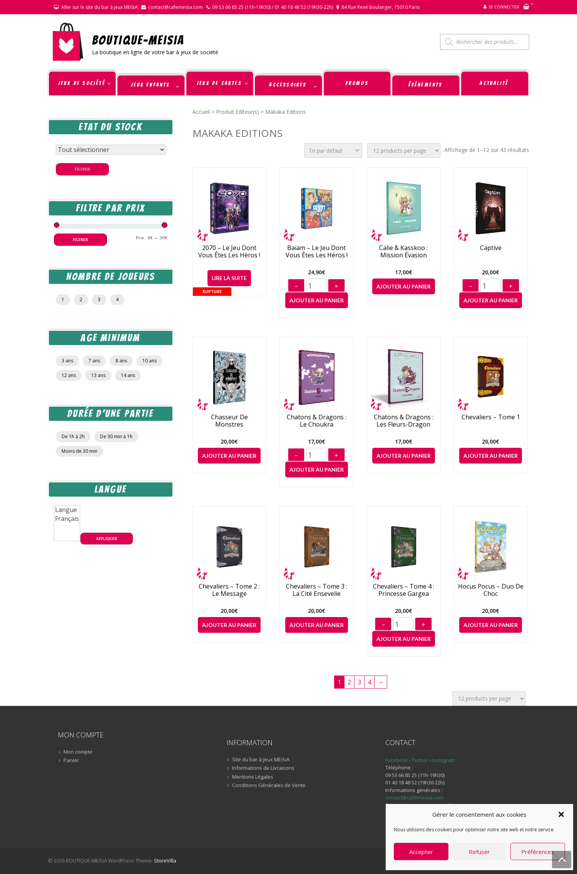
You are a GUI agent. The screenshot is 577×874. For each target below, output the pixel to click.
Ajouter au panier (316, 300)
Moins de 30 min (79, 451)
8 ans (121, 360)
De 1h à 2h (73, 436)
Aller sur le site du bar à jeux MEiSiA (99, 7)
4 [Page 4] (369, 682)
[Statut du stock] (111, 150)
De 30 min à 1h (116, 436)
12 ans (69, 375)
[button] (561, 814)
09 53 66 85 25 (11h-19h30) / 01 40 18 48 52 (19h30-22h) (272, 7)
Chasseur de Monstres (229, 421)
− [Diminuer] (296, 286)
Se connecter (503, 7)
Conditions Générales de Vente (269, 785)
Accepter (421, 852)
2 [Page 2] (349, 682)
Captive (491, 248)
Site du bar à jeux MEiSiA (260, 760)
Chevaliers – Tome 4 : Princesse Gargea (403, 590)
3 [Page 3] (359, 682)
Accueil (201, 111)
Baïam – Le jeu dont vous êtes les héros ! (317, 251)
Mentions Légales (252, 777)
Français (67, 518)
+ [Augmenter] (336, 286)
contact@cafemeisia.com (175, 7)
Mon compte (78, 752)
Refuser (479, 852)
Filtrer (82, 169)
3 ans (67, 360)
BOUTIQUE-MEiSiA (138, 39)
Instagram (443, 760)
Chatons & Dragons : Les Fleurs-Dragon (403, 421)
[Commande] (333, 150)
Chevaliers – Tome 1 (491, 417)
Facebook (396, 760)
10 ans (149, 360)
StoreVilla (165, 860)
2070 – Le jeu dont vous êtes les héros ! (229, 251)
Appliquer (106, 538)
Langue (67, 509)
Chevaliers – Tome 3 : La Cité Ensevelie (316, 590)
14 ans (128, 375)
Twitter (420, 760)
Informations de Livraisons (263, 768)
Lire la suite (229, 278)
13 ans (98, 375)
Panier (71, 760)
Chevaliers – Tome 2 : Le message (229, 590)
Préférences (537, 852)
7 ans (94, 360)
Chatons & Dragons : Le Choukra (316, 421)
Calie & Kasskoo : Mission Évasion (403, 251)
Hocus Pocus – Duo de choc (490, 590)
